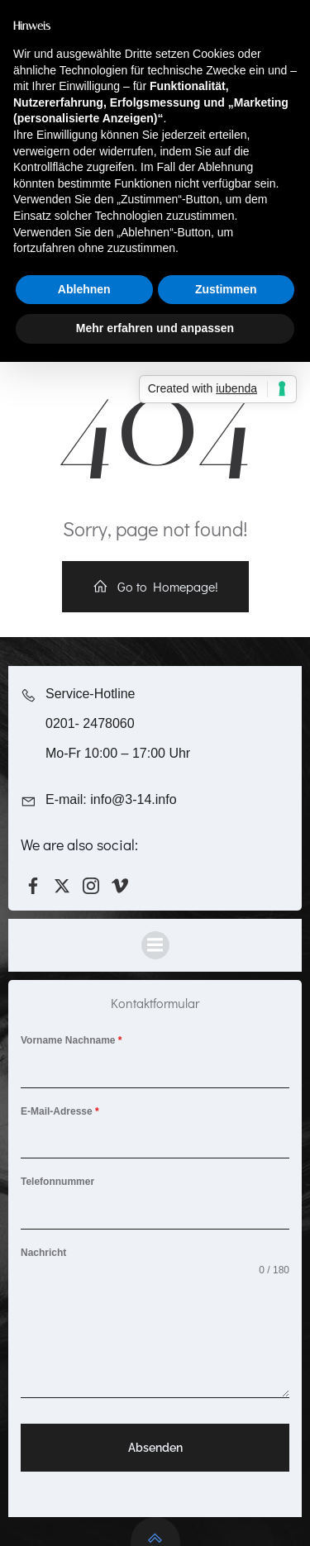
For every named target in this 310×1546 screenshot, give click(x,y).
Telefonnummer (57, 1181)
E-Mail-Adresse (60, 1111)
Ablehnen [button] (84, 289)
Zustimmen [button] (226, 289)
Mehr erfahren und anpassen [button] (155, 328)
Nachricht (43, 1252)
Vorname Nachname (71, 1040)
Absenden (155, 1447)
